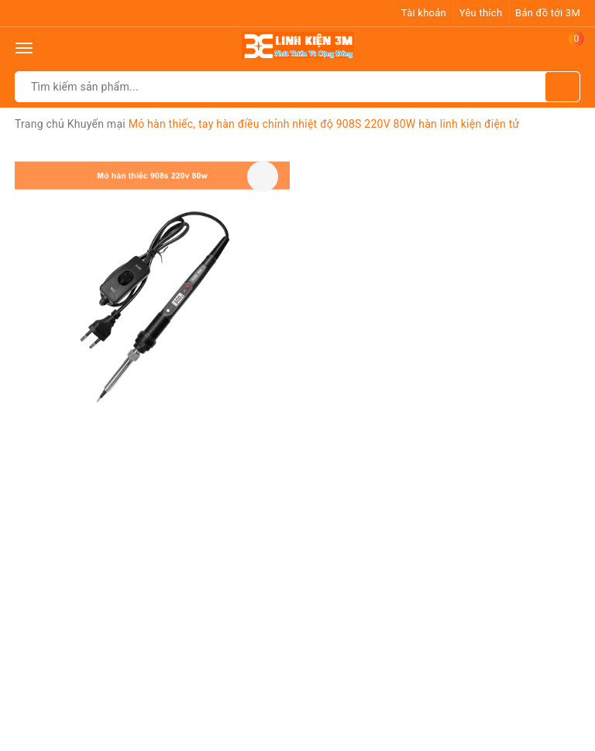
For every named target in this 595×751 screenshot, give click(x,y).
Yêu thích (481, 13)
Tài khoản (423, 13)
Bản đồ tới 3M (547, 13)
